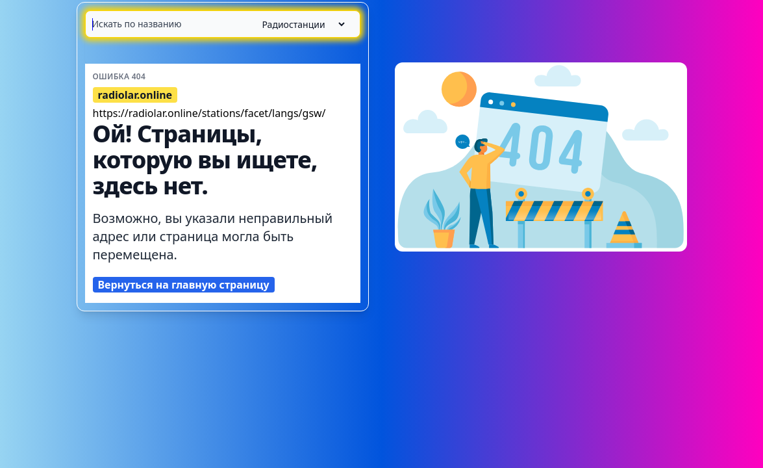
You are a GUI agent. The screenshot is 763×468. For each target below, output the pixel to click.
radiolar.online (135, 95)
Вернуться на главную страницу (183, 285)
